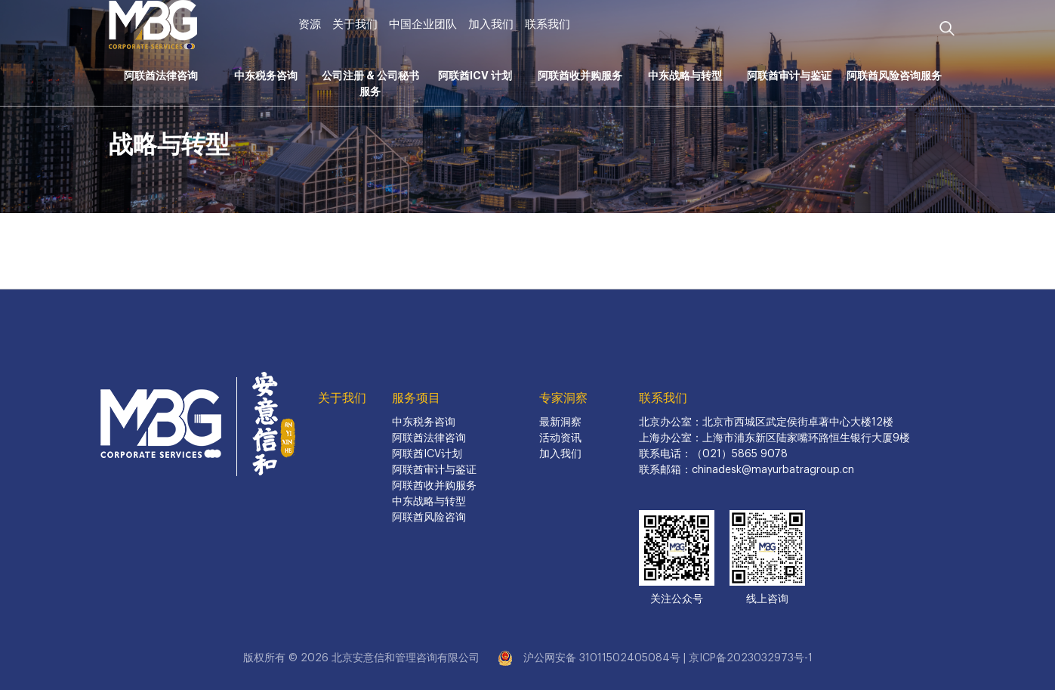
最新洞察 (560, 422)
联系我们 (547, 24)
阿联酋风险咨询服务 (894, 75)
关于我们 (355, 24)
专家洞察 (563, 398)
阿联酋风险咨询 (429, 517)
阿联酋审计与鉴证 (789, 75)
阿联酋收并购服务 (580, 75)
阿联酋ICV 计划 (475, 75)
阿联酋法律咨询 (161, 75)
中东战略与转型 (685, 75)
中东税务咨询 (266, 75)
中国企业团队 (423, 24)
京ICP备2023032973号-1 (751, 658)
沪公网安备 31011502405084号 (601, 658)
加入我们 (491, 24)
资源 (309, 24)
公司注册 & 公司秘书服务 (370, 83)
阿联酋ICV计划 (427, 454)
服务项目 (416, 398)
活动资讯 (560, 438)
